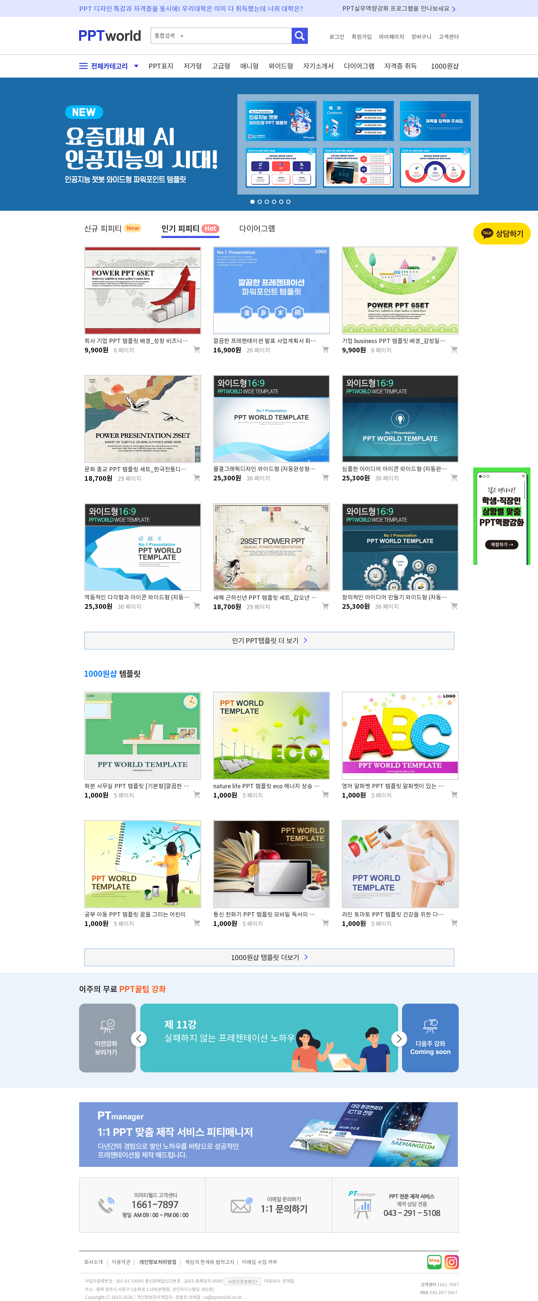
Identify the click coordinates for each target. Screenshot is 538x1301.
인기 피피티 (190, 228)
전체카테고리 (106, 66)
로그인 (337, 37)
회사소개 (93, 1262)
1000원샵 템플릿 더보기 (269, 957)
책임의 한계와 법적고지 (209, 1262)
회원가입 (362, 37)
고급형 (221, 66)
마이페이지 (391, 37)
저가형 (192, 66)
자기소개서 (318, 66)
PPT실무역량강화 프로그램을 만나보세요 (396, 8)
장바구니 (421, 37)
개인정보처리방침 (158, 1262)
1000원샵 (445, 66)
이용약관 (121, 1262)
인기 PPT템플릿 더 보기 (269, 640)
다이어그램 (359, 66)
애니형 (249, 66)
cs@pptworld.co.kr (223, 1297)
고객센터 (449, 37)
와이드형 (281, 66)
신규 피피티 (113, 228)
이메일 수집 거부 (259, 1262)
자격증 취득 (400, 66)
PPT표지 (161, 66)
